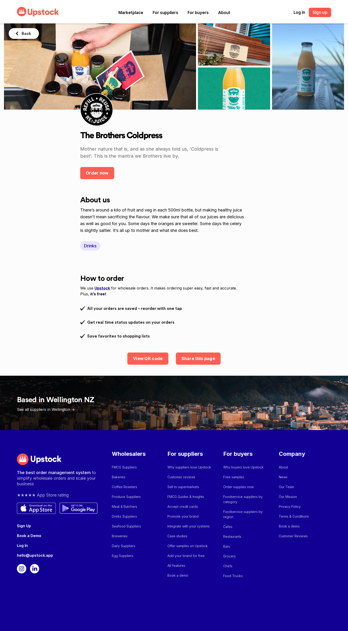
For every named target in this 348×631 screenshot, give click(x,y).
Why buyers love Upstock (243, 467)
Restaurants (232, 536)
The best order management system (54, 472)
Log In (22, 545)
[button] (131, 13)
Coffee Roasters (124, 487)
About (224, 12)
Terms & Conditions (294, 516)
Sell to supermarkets (183, 487)
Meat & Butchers (124, 507)
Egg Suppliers (122, 556)
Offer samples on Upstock (187, 546)
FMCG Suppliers (124, 467)
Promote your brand (183, 516)
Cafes (227, 527)
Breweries (120, 536)
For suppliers (165, 12)
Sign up (320, 12)
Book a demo (177, 575)
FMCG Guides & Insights (185, 497)
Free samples (233, 477)
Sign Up (24, 525)
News (283, 477)
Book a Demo (29, 535)
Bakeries (118, 477)
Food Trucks (233, 576)
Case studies (177, 536)
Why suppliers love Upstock (189, 467)
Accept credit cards (182, 507)
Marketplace (130, 12)
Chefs (227, 566)
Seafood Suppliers (126, 526)
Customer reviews (181, 477)
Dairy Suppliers (123, 546)
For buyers (198, 12)
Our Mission (288, 497)
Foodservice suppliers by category (243, 499)
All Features (176, 566)
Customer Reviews (293, 536)
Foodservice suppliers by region (243, 514)
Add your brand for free (186, 556)
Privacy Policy (290, 507)
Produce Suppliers (126, 497)
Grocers (229, 556)
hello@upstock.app (35, 555)
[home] (38, 11)
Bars (226, 546)
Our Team (286, 487)
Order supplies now (238, 487)
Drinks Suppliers (124, 516)
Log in (299, 12)
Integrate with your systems (188, 526)
